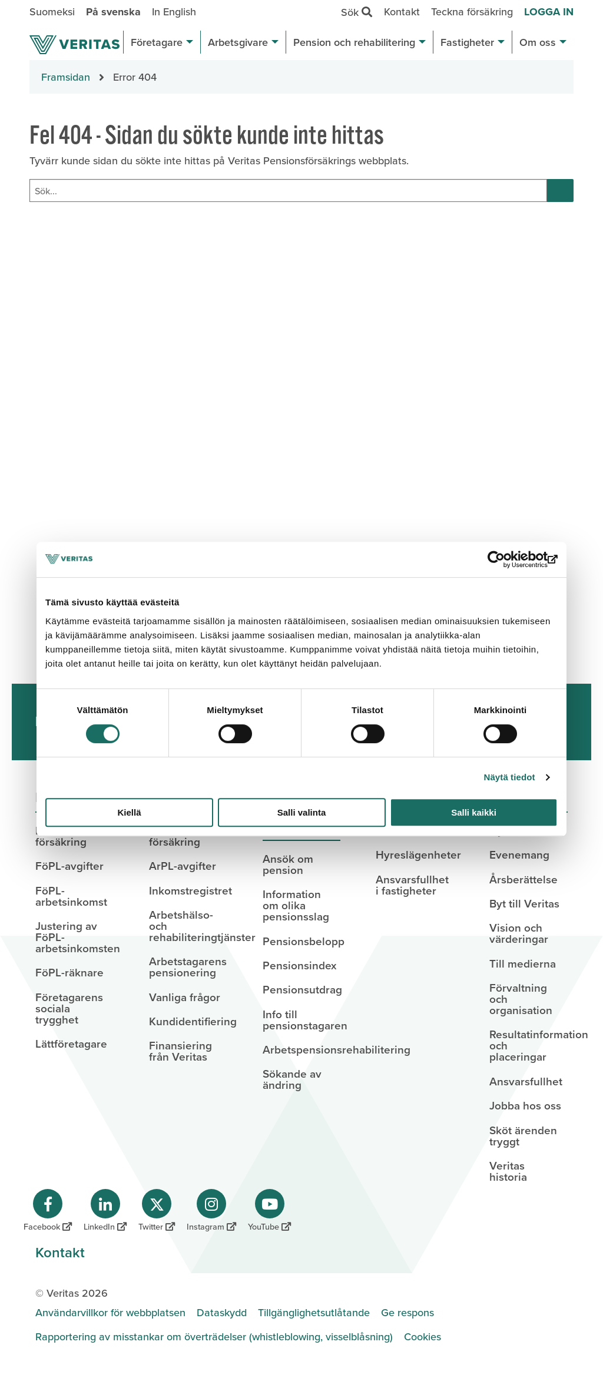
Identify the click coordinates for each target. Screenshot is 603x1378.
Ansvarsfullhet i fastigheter (412, 885)
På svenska (113, 11)
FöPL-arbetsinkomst (71, 896)
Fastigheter (472, 42)
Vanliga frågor (184, 997)
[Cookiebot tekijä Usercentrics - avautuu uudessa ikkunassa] (506, 559)
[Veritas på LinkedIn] (105, 1211)
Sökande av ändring (292, 1079)
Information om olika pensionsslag (296, 905)
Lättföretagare (71, 1043)
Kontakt (60, 1252)
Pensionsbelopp (302, 941)
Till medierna (522, 963)
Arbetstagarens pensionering (188, 966)
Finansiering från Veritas (180, 1051)
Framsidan (65, 76)
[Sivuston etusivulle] (74, 44)
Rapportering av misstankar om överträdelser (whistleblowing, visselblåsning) (214, 1336)
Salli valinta (301, 812)
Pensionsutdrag (302, 989)
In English (174, 11)
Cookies (422, 1336)
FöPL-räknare (69, 972)
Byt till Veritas (524, 903)
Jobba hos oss (525, 1105)
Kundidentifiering (188, 1021)
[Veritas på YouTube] (269, 1211)
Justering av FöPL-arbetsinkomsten (74, 936)
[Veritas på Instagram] (211, 1211)
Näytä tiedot (509, 777)
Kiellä (129, 812)
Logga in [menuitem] (549, 11)
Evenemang (519, 854)
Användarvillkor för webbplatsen (110, 1312)
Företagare (162, 42)
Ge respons (407, 1312)
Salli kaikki (473, 812)
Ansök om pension (288, 864)
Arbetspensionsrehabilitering (302, 1049)
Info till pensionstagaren (302, 1020)
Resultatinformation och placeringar (528, 1045)
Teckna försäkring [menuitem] (472, 11)
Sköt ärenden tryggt (523, 1136)
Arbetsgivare (243, 42)
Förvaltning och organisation (520, 998)
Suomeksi (52, 11)
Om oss (542, 42)
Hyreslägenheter (415, 854)
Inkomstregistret (188, 890)
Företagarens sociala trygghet (69, 1008)
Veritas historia (508, 1171)
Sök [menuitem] (359, 11)
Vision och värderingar (518, 933)
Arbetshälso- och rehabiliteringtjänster (188, 925)
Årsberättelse (523, 879)
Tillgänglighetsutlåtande (314, 1312)
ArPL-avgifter (182, 865)
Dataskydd (222, 1312)
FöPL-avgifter (69, 865)
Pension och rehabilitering (359, 42)
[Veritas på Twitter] (156, 1211)
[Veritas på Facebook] (48, 1211)
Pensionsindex (299, 965)
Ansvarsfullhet (525, 1081)
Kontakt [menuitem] (402, 11)
